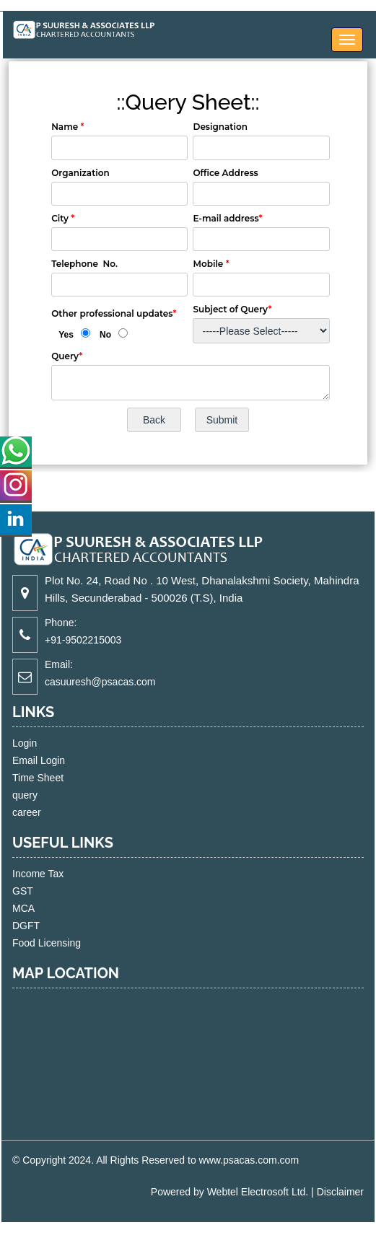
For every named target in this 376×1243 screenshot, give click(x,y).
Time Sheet (54, 777)
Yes (66, 335)
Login (41, 743)
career (43, 812)
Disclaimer (340, 1192)
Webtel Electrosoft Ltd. (258, 1192)
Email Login (55, 760)
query (41, 795)
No (105, 335)
